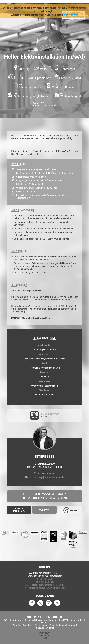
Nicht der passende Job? (44, 496)
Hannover (39, 627)
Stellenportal (71, 14)
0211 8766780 (47, 579)
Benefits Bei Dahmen (18, 509)
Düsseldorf (30, 620)
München (49, 627)
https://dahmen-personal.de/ (51, 588)
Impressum (44, 632)
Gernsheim (28, 625)
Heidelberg (60, 625)
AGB (44, 638)
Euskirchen (41, 620)
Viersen (44, 622)
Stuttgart (71, 625)
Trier (52, 625)
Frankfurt (16, 625)
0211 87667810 (46, 582)
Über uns (44, 510)
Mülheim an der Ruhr (74, 620)
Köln (60, 620)
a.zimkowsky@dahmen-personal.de (47, 477)
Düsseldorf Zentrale (13, 620)
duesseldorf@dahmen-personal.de (47, 585)
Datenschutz (45, 635)
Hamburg (52, 620)
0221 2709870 (48, 473)
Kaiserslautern (41, 625)
